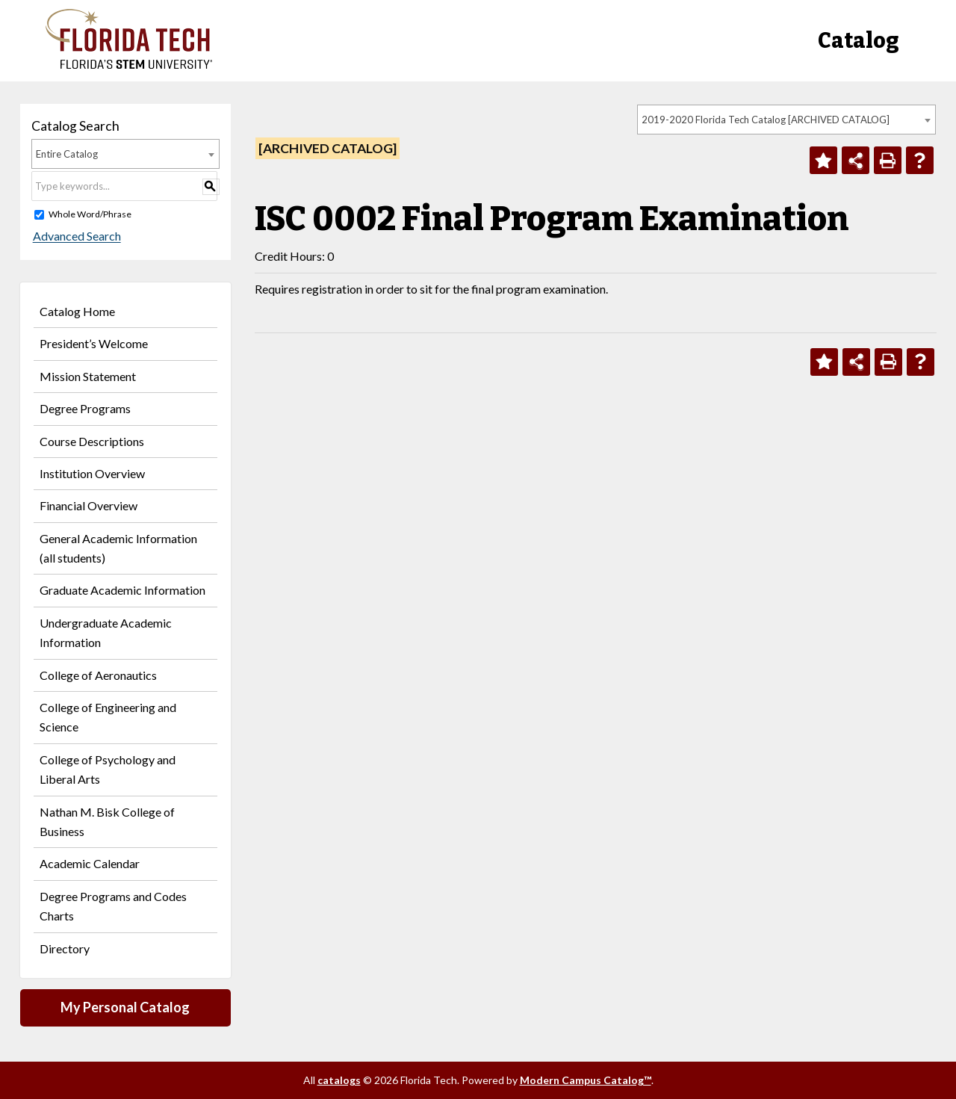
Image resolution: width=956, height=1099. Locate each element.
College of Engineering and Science (108, 717)
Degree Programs (85, 408)
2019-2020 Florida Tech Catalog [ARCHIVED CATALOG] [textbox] (766, 120)
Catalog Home (77, 311)
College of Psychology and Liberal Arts (108, 769)
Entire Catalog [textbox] (67, 154)
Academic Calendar (90, 863)
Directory (65, 948)
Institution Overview (92, 473)
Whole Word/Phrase (90, 214)
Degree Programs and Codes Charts (113, 906)
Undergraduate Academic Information (106, 632)
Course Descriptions (92, 441)
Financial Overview (88, 505)
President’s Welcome (94, 343)
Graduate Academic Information (122, 590)
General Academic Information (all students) (118, 548)
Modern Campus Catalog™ (585, 1080)
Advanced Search (75, 236)
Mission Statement (88, 376)
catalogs (339, 1080)
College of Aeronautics (98, 675)
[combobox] (786, 119)
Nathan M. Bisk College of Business (107, 821)
